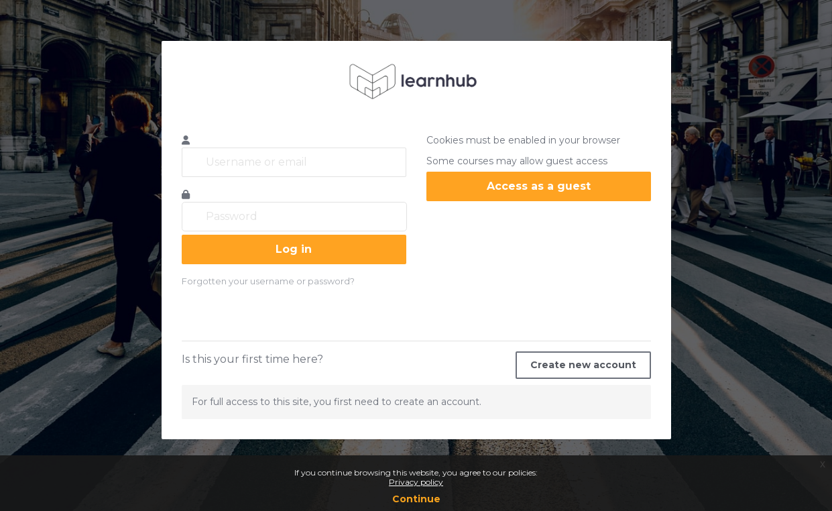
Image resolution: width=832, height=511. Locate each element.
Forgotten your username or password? (268, 281)
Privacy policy (416, 482)
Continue (416, 499)
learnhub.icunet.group (416, 81)
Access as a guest (539, 186)
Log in (294, 249)
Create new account (583, 365)
